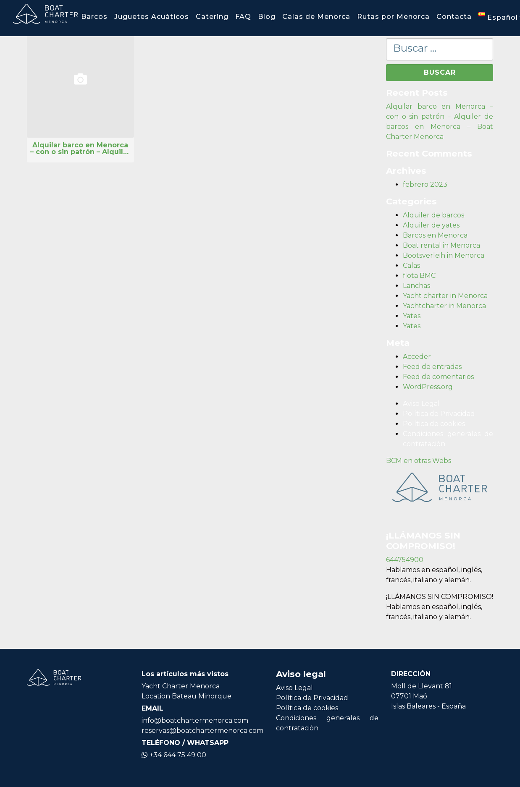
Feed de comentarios (438, 377)
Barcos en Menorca (435, 235)
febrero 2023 (425, 184)
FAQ (243, 17)
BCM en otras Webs (418, 461)
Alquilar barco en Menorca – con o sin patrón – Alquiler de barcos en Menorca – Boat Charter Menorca (80, 149)
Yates (411, 316)
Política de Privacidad (439, 414)
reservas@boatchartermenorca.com (202, 731)
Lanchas (416, 286)
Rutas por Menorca (393, 17)
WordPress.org (428, 387)
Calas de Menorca (316, 17)
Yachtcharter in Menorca (444, 306)
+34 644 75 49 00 (174, 755)
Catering (212, 17)
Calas (411, 265)
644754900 (404, 560)
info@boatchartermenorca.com (195, 720)
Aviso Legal (421, 404)
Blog (267, 17)
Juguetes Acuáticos (151, 17)
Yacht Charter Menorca (181, 686)
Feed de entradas (432, 367)
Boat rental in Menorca (441, 245)
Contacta (454, 17)
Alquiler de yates (431, 225)
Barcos (94, 17)
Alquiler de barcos (433, 215)
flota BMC (419, 276)
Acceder (417, 357)
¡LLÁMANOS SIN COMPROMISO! (439, 597)
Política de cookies (434, 424)
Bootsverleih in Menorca (443, 255)
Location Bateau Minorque (186, 696)
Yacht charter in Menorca (445, 296)
